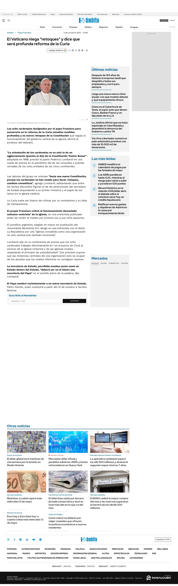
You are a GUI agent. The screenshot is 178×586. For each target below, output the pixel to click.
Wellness (162, 549)
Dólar (42, 27)
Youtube (33, 540)
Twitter (8, 540)
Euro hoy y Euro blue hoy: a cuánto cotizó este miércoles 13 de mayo (25, 519)
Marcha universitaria (85, 14)
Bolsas (104, 263)
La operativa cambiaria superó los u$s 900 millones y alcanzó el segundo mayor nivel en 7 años (109, 462)
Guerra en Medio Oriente (133, 14)
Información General (85, 553)
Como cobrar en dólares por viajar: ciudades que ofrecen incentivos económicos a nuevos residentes (67, 522)
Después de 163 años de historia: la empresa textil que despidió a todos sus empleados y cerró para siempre (109, 81)
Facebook (14, 539)
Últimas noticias (31, 549)
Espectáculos (121, 553)
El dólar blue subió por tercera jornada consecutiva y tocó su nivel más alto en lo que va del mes (66, 503)
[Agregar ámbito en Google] (56, 50)
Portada (12, 549)
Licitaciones (136, 558)
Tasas (53, 14)
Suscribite (74, 301)
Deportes (40, 553)
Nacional (12, 553)
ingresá (172, 20)
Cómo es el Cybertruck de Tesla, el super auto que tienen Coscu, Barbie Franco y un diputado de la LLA (109, 111)
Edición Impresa (59, 553)
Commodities (114, 263)
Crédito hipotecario (39, 14)
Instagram (20, 539)
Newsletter (172, 27)
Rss (154, 553)
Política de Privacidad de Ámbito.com (47, 558)
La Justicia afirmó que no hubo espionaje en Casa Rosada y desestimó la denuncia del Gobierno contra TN (110, 127)
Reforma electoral (66, 14)
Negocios (103, 27)
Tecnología (140, 553)
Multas (121, 558)
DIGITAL (61, 566)
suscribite (164, 20)
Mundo (26, 553)
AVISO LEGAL (79, 558)
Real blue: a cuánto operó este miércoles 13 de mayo (24, 500)
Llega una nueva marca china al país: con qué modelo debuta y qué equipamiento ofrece (110, 96)
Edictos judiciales (101, 558)
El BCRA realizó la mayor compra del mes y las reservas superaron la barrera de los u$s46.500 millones (109, 503)
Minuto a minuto (57, 455)
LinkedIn (27, 539)
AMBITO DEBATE (112, 566)
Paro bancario (102, 14)
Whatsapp (40, 539)
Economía (57, 27)
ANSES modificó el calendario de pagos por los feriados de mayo (112, 167)
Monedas (95, 263)
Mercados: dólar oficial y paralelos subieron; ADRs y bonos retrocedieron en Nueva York (68, 462)
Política (88, 27)
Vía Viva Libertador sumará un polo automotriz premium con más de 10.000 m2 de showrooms (109, 143)
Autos (105, 553)
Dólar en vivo (22, 14)
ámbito (10, 33)
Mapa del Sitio (15, 558)
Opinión (119, 27)
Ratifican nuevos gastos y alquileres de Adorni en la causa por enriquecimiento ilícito (112, 209)
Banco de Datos (98, 549)
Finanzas (73, 27)
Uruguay (134, 27)
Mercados (115, 14)
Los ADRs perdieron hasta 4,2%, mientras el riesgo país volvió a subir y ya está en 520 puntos (112, 179)
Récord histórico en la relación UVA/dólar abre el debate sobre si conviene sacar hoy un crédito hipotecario (112, 194)
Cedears (124, 263)
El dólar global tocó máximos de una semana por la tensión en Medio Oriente (25, 462)
